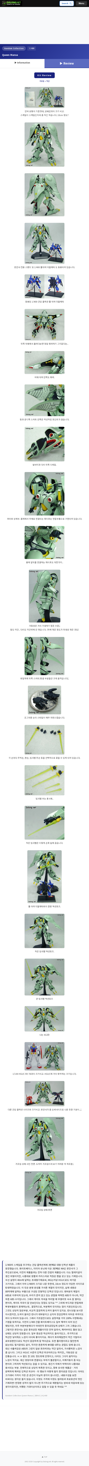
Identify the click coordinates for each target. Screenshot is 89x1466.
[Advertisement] (44, 25)
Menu (81, 3)
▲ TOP (44, 1457)
